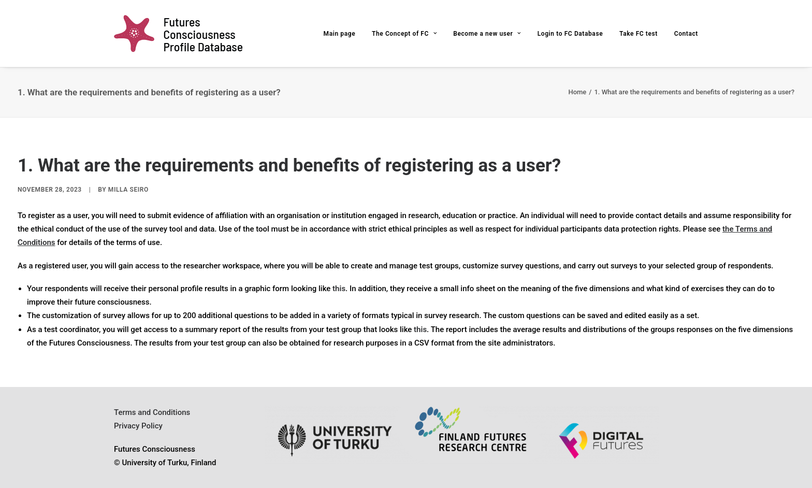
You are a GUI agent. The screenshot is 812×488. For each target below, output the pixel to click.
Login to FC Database (570, 33)
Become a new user (487, 33)
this (338, 288)
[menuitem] (343, 33)
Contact (686, 33)
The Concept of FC (404, 33)
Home (577, 92)
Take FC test (638, 33)
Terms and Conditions (152, 412)
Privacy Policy (138, 425)
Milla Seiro (128, 189)
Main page (340, 33)
